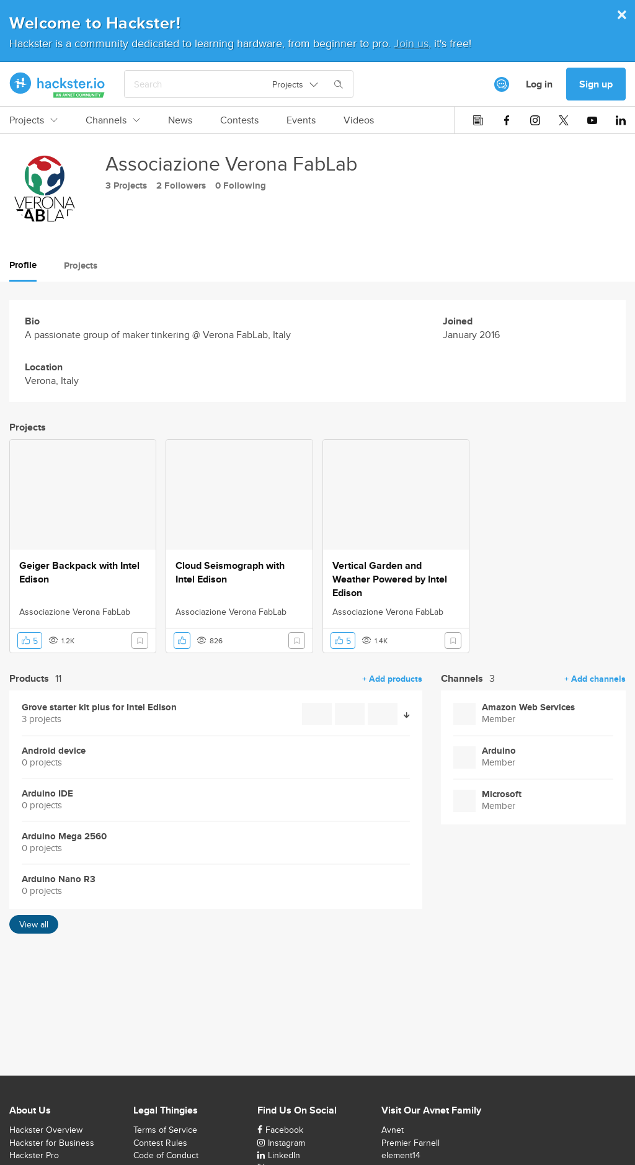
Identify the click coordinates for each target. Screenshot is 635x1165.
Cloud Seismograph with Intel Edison (230, 572)
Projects (33, 120)
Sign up (596, 84)
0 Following (240, 185)
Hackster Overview (45, 1129)
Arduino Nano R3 (58, 879)
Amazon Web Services (528, 707)
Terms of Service (165, 1129)
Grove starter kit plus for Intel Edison (99, 707)
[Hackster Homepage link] (57, 84)
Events (301, 120)
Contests (239, 120)
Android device (54, 751)
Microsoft (502, 794)
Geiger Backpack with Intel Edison (79, 572)
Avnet (392, 1129)
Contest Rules (160, 1142)
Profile (23, 265)
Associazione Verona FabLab (74, 611)
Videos (359, 120)
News (180, 120)
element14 (400, 1155)
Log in (539, 84)
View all (33, 924)
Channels (113, 120)
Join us (411, 43)
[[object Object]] (501, 84)
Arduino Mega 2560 (64, 836)
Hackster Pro (34, 1155)
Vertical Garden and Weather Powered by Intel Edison (389, 579)
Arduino (499, 751)
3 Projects (126, 185)
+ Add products (392, 678)
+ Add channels (595, 678)
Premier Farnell (410, 1142)
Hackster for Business (51, 1142)
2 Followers (181, 185)
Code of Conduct (165, 1155)
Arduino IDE (47, 793)
